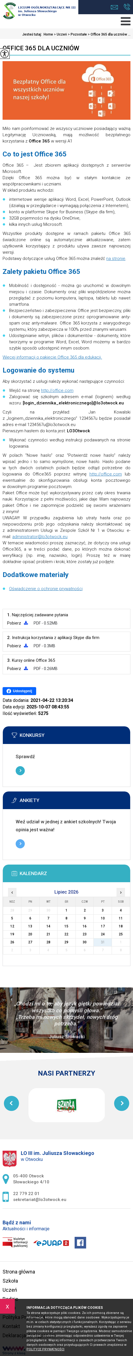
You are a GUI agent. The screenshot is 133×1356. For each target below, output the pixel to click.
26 (12, 942)
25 (121, 934)
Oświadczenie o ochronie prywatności (46, 588)
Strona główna (19, 1272)
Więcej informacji (20, 770)
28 (48, 942)
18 (121, 926)
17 (103, 926)
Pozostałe (77, 34)
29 (66, 942)
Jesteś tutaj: (33, 34)
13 (30, 926)
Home (48, 34)
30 (85, 942)
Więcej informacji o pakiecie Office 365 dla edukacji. (52, 357)
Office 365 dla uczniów (41, 48)
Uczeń (60, 34)
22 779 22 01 (127, 7)
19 (12, 934)
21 (48, 934)
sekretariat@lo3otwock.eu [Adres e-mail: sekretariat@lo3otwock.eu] (39, 1199)
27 (30, 942)
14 (48, 926)
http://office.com (57, 390)
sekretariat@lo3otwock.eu (114, 7)
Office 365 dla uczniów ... (108, 34)
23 (85, 934)
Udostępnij (19, 691)
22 (66, 934)
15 (66, 926)
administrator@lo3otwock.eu (39, 536)
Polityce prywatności (45, 1349)
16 (85, 926)
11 (121, 918)
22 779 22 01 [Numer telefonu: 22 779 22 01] (26, 1193)
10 (103, 918)
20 (30, 934)
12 (12, 926)
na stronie (115, 258)
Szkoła (10, 1281)
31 (103, 942)
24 (103, 934)
